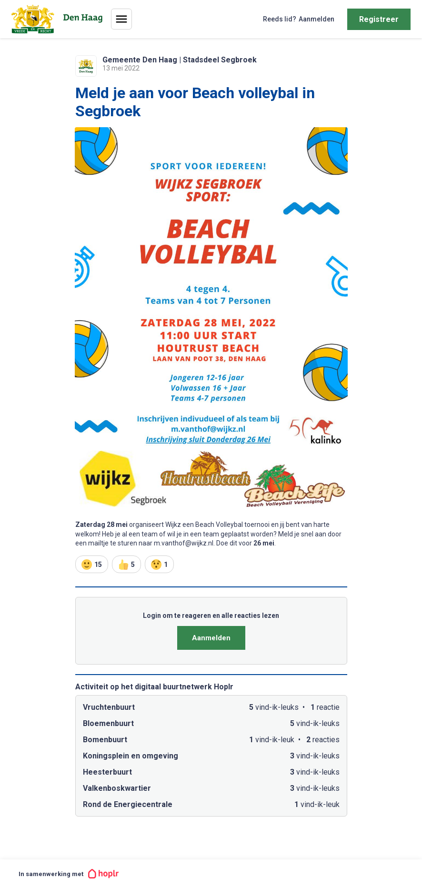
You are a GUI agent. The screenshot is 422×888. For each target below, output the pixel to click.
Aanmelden (211, 638)
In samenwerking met (69, 873)
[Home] (58, 19)
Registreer (379, 19)
